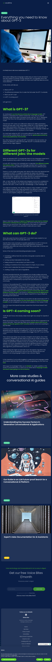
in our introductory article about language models (26, 114)
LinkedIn (28, 366)
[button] (48, 3)
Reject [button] (39, 659)
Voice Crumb (26, 631)
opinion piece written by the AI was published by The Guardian (25, 136)
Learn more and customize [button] (8, 659)
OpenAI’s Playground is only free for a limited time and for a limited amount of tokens (25, 222)
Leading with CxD (26, 641)
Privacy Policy (32, 592)
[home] (7, 3)
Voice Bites (26, 634)
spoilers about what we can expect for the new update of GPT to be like (25, 323)
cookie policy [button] (14, 655)
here (4, 363)
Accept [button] (47, 659)
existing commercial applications (38, 292)
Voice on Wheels (26, 644)
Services (26, 629)
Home (26, 627)
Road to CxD (26, 639)
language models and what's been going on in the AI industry (25, 368)
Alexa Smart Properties (26, 636)
